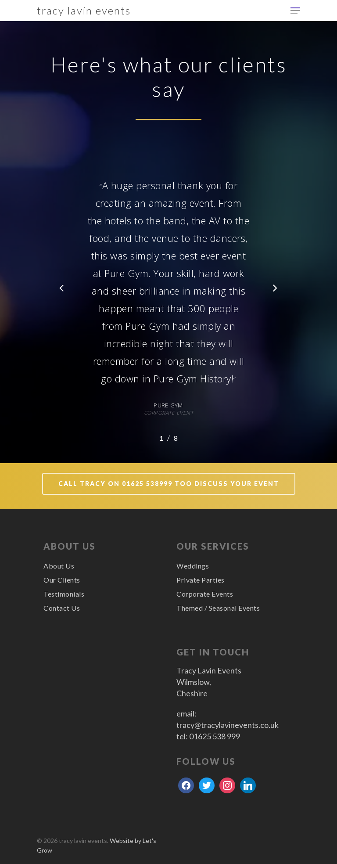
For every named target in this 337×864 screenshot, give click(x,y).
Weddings (192, 566)
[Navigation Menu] (295, 10)
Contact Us (61, 608)
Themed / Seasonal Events (218, 608)
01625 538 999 (214, 736)
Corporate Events (204, 594)
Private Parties (200, 580)
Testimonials (63, 594)
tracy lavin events (84, 10)
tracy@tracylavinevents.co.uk (227, 725)
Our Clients (61, 580)
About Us (58, 566)
